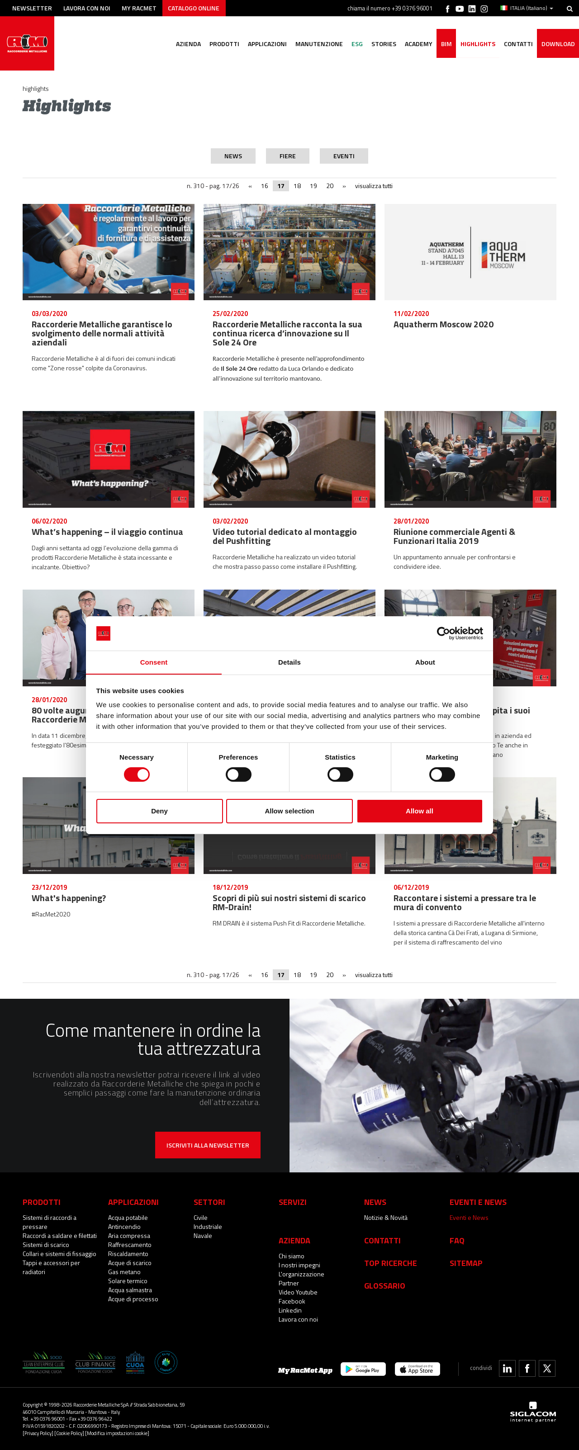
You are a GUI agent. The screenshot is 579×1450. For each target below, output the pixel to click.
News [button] (375, 1201)
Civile (201, 1217)
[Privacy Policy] (38, 1433)
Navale (203, 1235)
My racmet (140, 8)
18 (297, 185)
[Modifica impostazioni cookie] (117, 1433)
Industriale (208, 1226)
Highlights (476, 44)
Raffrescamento (130, 1244)
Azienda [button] (183, 44)
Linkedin (290, 1310)
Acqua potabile (128, 1217)
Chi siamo (291, 1256)
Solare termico (127, 1280)
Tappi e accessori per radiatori (51, 1267)
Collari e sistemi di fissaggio (59, 1253)
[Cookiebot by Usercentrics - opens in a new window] (443, 633)
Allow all (419, 811)
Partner (289, 1283)
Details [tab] (289, 662)
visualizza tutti (374, 185)
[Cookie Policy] (69, 1433)
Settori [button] (209, 1201)
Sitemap (466, 1262)
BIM (444, 44)
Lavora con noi (88, 8)
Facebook (292, 1301)
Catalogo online (196, 8)
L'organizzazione (301, 1274)
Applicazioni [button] (263, 44)
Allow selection (289, 811)
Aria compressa (129, 1235)
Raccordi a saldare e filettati (60, 1235)
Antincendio (124, 1226)
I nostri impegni (299, 1265)
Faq (457, 1240)
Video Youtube (298, 1292)
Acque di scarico (130, 1262)
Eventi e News (469, 1217)
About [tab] (425, 662)
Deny (159, 811)
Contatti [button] (517, 44)
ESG (354, 44)
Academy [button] (416, 44)
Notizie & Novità (386, 1217)
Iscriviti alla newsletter (207, 1145)
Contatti (382, 1240)
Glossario (384, 1285)
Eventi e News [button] (478, 1201)
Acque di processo (133, 1299)
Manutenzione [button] (315, 44)
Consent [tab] (154, 662)
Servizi (293, 1201)
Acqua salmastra (130, 1289)
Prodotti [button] (220, 44)
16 (264, 185)
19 (313, 185)
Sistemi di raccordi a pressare (49, 1222)
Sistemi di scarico (46, 1244)
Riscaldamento (128, 1253)
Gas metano (124, 1271)
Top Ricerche (390, 1262)
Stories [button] (381, 44)
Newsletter (32, 8)
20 (329, 185)
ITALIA (526, 8)
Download (557, 44)
